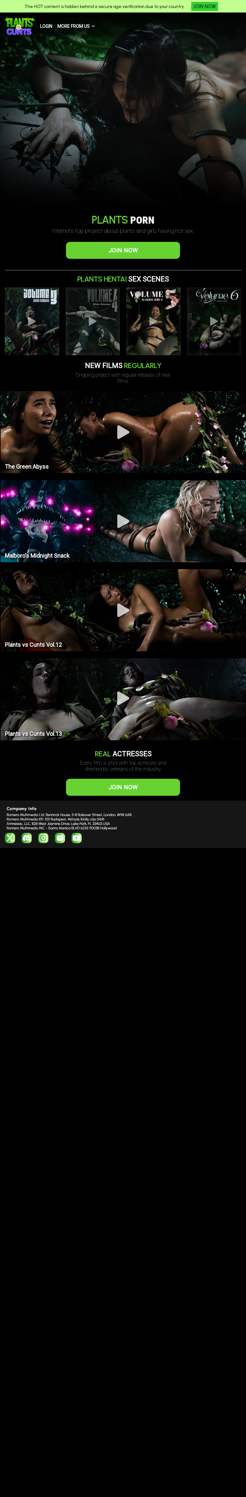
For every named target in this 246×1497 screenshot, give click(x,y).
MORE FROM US (73, 26)
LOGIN (46, 26)
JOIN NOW (204, 6)
